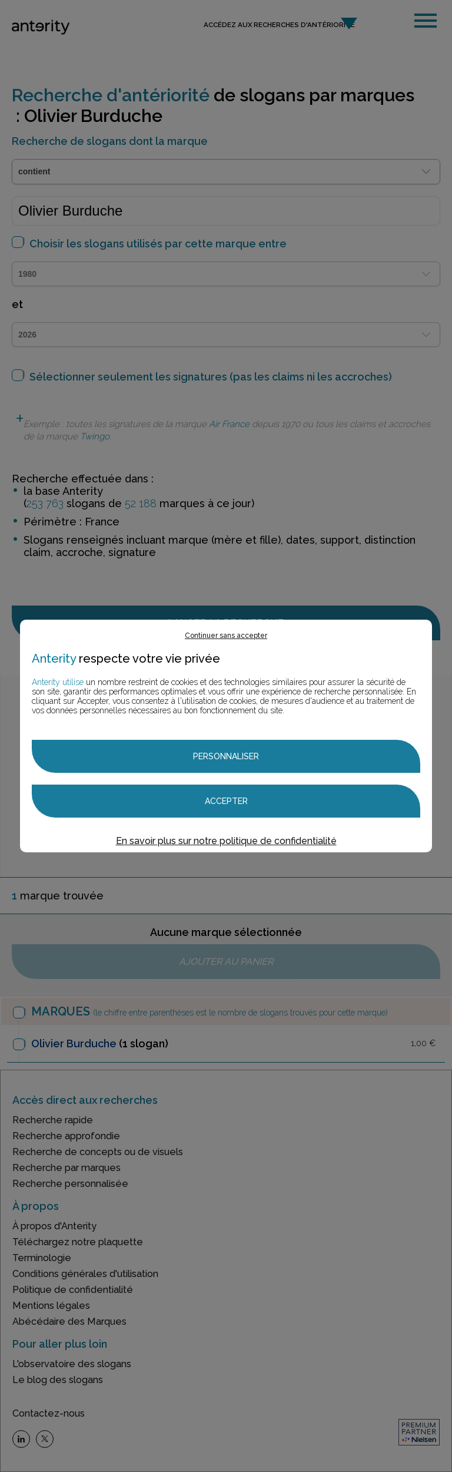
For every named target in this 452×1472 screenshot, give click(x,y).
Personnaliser (226, 756)
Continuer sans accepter (226, 635)
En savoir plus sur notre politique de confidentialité (226, 840)
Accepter (226, 801)
